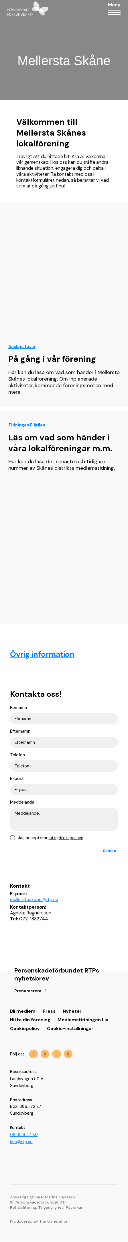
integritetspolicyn (66, 839)
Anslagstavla (21, 347)
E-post (17, 779)
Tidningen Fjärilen (26, 425)
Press (49, 1013)
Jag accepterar (50, 839)
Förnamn (18, 707)
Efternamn (20, 731)
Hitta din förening (30, 1021)
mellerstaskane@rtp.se (34, 901)
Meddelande (22, 803)
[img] (56, 1055)
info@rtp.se (21, 1142)
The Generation (54, 1222)
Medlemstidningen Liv (83, 1021)
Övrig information (43, 654)
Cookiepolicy (25, 1030)
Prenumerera (28, 992)
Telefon (17, 755)
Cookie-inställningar (70, 1030)
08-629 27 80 (24, 1136)
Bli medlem (23, 1013)
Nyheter (72, 1013)
